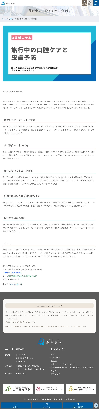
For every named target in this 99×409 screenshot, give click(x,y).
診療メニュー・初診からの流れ (63, 364)
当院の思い (55, 357)
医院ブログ (55, 374)
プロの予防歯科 (84, 3)
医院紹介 (54, 361)
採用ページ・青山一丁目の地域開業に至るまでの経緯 (72, 367)
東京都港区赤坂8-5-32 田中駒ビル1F (22, 276)
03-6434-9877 (21, 373)
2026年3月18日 (16, 284)
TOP (52, 354)
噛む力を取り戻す (90, 3)
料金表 (53, 371)
